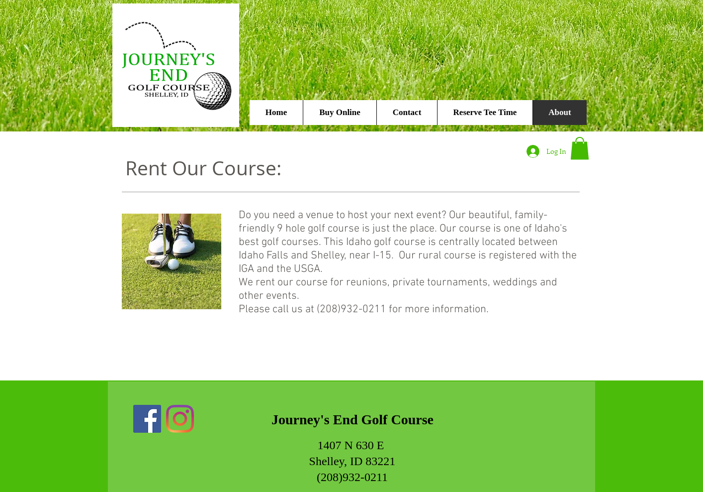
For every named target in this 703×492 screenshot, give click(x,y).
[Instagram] (180, 419)
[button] (579, 148)
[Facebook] (147, 419)
